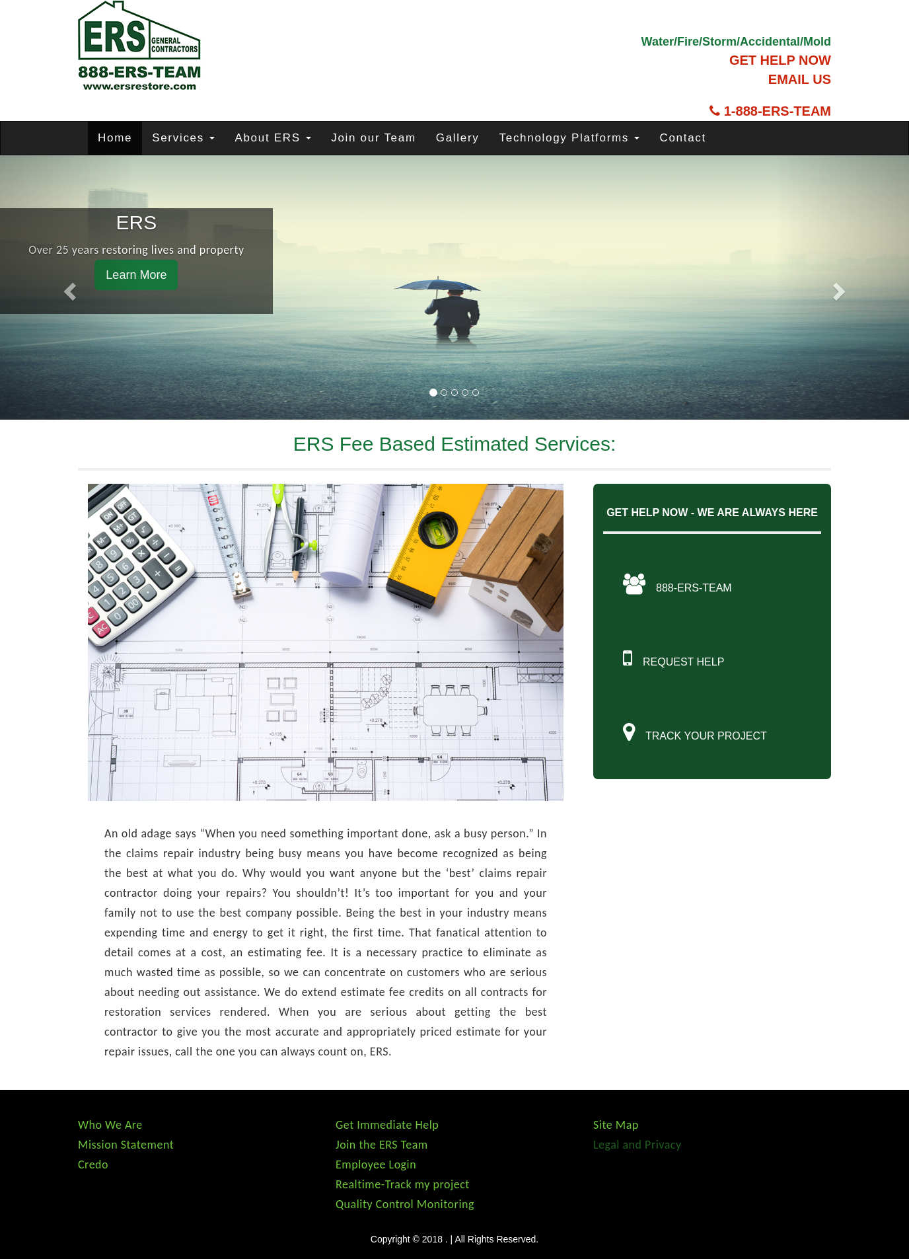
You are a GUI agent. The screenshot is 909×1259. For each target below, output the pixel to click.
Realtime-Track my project (403, 1184)
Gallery (458, 138)
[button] (68, 287)
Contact (682, 138)
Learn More (136, 275)
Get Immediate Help (387, 1125)
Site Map (616, 1125)
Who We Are (110, 1125)
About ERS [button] (273, 138)
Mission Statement (126, 1144)
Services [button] (183, 138)
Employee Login (376, 1164)
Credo (93, 1164)
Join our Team (373, 138)
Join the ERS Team (382, 1144)
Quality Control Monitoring (405, 1204)
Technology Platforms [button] (569, 138)
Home (115, 138)
